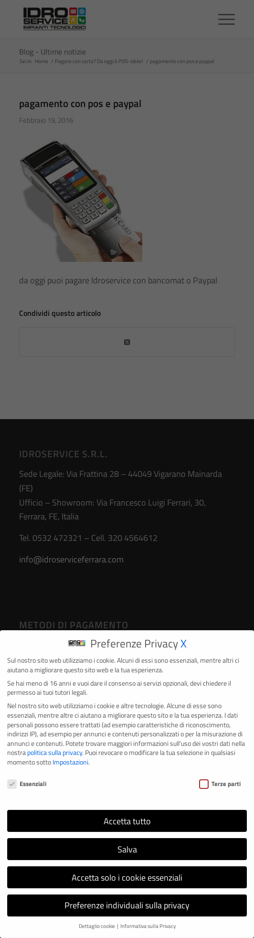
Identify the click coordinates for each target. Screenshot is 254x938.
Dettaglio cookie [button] (97, 922)
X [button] (183, 639)
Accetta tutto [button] (127, 816)
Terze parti (220, 779)
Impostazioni (70, 758)
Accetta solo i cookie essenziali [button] (127, 873)
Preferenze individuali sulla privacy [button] (127, 901)
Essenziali (26, 779)
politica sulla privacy (54, 749)
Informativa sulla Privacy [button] (148, 922)
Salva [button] (127, 845)
